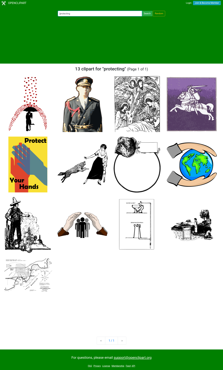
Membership (118, 366)
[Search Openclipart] (100, 13)
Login (188, 3)
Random (159, 13)
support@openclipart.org (132, 358)
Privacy (97, 366)
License (106, 366)
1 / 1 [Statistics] (111, 340)
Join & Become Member (207, 3)
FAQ (90, 366)
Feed (128, 366)
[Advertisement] (111, 40)
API (133, 366)
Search (147, 13)
